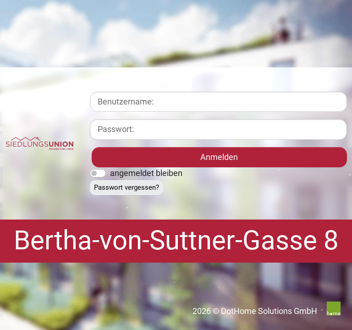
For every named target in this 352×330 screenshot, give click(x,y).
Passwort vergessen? (126, 187)
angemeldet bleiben (146, 173)
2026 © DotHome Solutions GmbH (254, 311)
